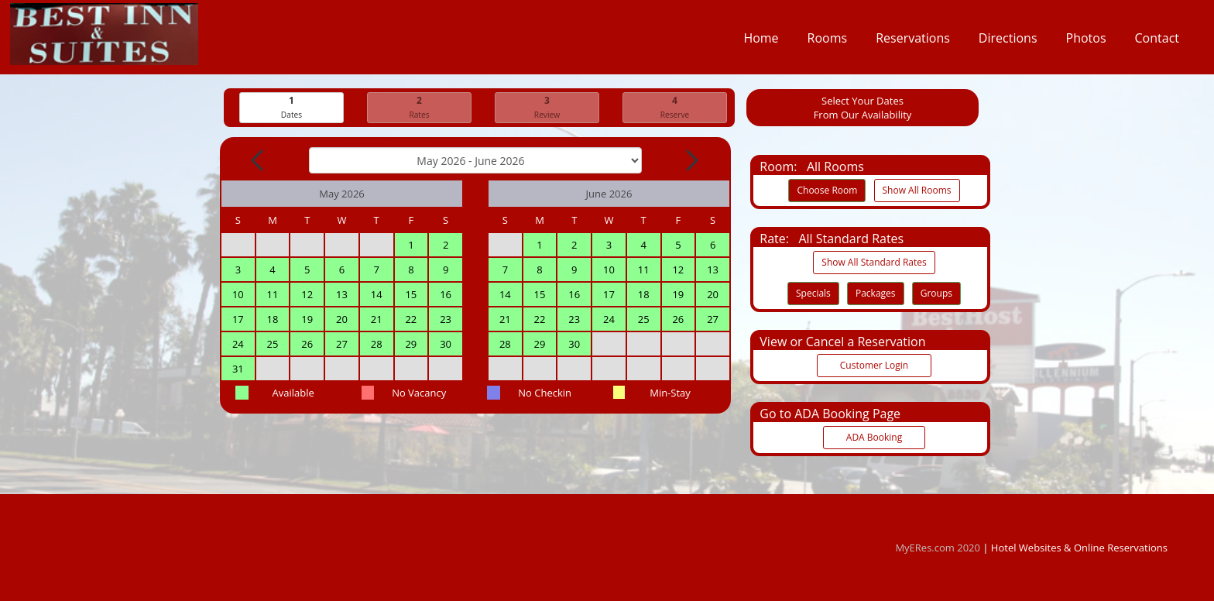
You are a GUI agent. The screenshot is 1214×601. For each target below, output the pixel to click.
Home (760, 41)
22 (411, 320)
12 (307, 295)
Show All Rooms (917, 190)
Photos (1086, 41)
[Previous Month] (258, 161)
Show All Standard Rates (873, 263)
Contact (1157, 41)
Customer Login (874, 366)
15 (411, 295)
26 (307, 345)
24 (238, 345)
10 (238, 295)
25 (273, 345)
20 (342, 320)
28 (376, 345)
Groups (936, 293)
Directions (1008, 41)
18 (273, 320)
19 (307, 320)
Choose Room (827, 190)
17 (238, 320)
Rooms (828, 41)
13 (342, 295)
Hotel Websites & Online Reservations (1079, 548)
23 (445, 320)
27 (342, 345)
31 (238, 369)
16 (445, 295)
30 (445, 345)
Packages (876, 293)
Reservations (913, 41)
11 (273, 295)
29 (411, 345)
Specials (813, 293)
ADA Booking (874, 438)
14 (376, 295)
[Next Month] (690, 161)
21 (376, 320)
